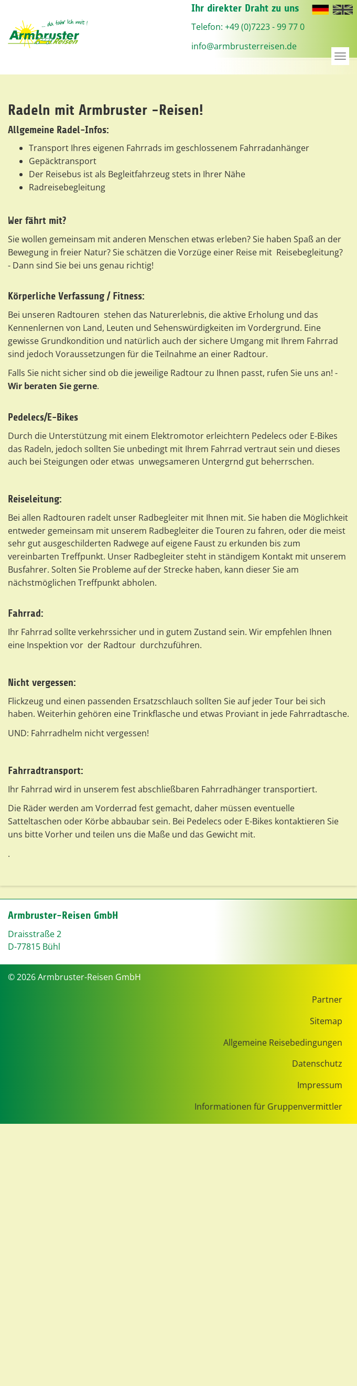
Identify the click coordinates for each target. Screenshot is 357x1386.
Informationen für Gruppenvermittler (268, 1106)
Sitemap (326, 1021)
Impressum (319, 1085)
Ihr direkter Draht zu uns (245, 8)
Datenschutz (317, 1063)
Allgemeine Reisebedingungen (282, 1042)
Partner (327, 999)
